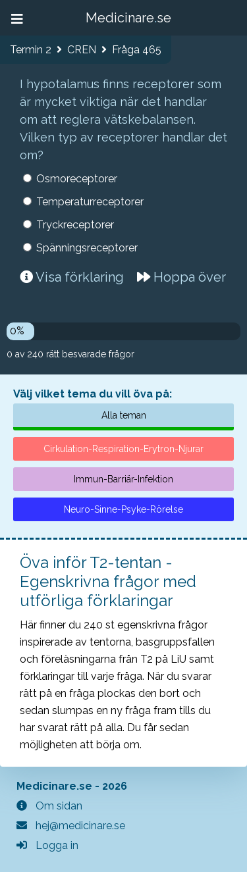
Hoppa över (181, 277)
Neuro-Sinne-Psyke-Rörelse (123, 509)
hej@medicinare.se (70, 825)
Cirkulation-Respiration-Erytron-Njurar (123, 449)
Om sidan (49, 806)
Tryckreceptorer (75, 224)
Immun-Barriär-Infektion (123, 479)
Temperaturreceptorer (90, 201)
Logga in (47, 845)
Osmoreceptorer (76, 178)
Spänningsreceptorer (87, 248)
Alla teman (123, 415)
